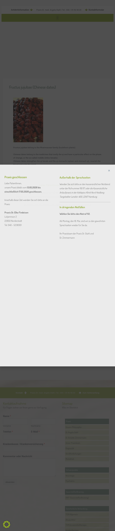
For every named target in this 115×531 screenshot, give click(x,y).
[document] (57, 265)
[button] (6, 524)
